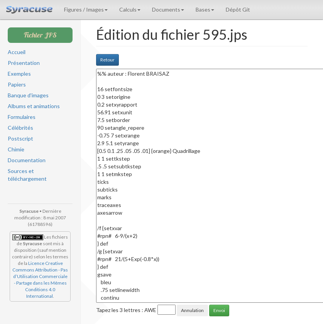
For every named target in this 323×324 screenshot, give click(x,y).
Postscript (20, 138)
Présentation (24, 62)
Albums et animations (34, 106)
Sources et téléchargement (27, 175)
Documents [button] (168, 9)
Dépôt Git (238, 9)
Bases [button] (205, 9)
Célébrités (20, 127)
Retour (107, 60)
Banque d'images (28, 95)
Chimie (16, 149)
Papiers (17, 84)
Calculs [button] (129, 9)
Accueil (16, 52)
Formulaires (22, 117)
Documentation (27, 160)
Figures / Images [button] (86, 9)
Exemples (19, 73)
